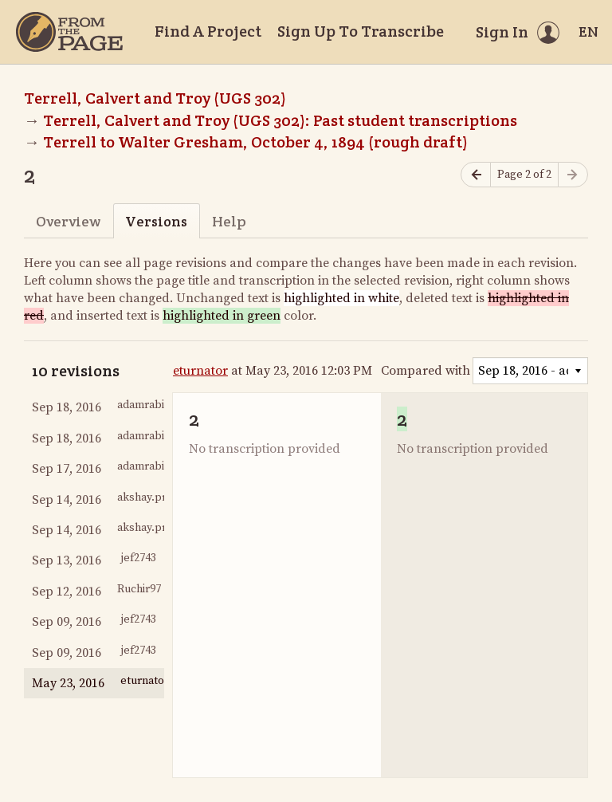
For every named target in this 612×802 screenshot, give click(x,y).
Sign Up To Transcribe (360, 31)
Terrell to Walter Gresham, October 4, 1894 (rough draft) (255, 142)
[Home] (69, 32)
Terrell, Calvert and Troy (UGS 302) (155, 98)
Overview (68, 221)
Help (229, 221)
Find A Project (208, 31)
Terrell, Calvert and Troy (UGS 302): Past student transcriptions (280, 120)
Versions (156, 221)
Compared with (425, 370)
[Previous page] (476, 175)
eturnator (200, 371)
